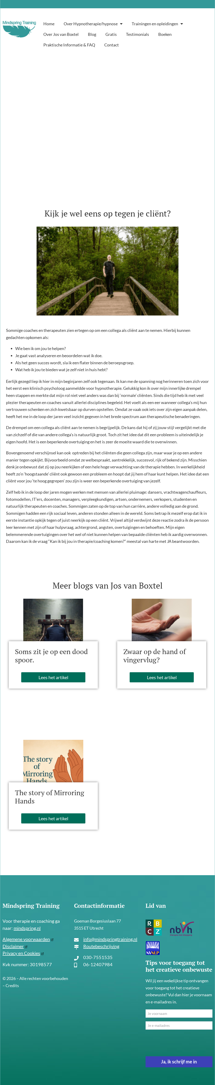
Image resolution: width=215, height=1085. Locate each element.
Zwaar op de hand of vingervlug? (154, 655)
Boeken (165, 34)
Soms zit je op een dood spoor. (51, 655)
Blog (92, 34)
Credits (12, 985)
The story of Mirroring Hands (49, 797)
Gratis (111, 34)
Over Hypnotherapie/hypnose (93, 23)
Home (48, 23)
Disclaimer (13, 946)
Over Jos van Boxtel (61, 34)
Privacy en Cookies (21, 953)
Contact (111, 44)
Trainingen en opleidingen (157, 23)
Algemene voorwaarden (26, 939)
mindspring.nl (27, 928)
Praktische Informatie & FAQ (69, 44)
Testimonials (137, 34)
